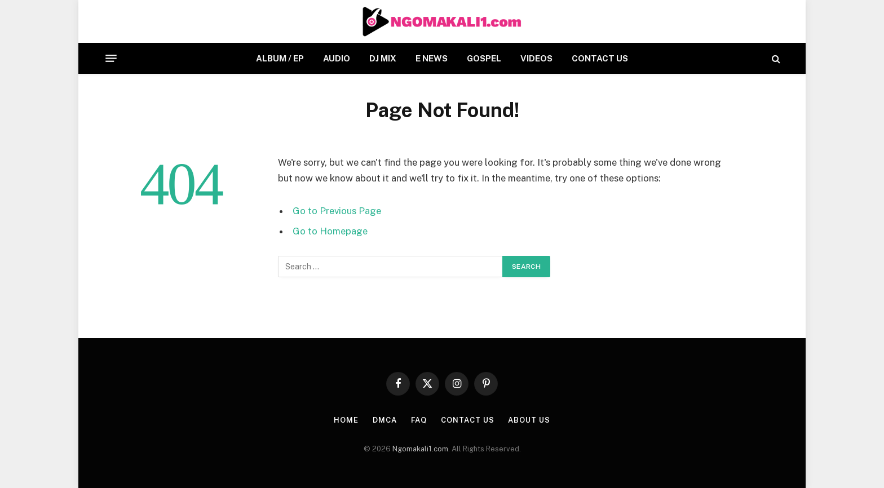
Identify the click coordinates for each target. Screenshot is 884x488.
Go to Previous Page (337, 210)
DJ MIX (382, 58)
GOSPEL (484, 58)
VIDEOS (536, 58)
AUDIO (336, 58)
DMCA (385, 420)
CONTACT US (600, 58)
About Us (529, 420)
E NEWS (432, 58)
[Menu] (111, 58)
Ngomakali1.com (420, 449)
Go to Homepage (330, 231)
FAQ (419, 420)
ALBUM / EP (280, 58)
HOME (346, 420)
